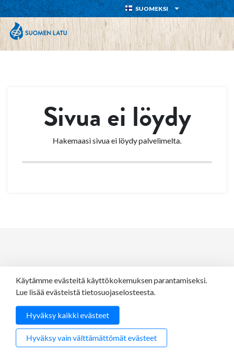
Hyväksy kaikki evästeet (67, 315)
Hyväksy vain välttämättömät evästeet (91, 337)
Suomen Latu (38, 31)
